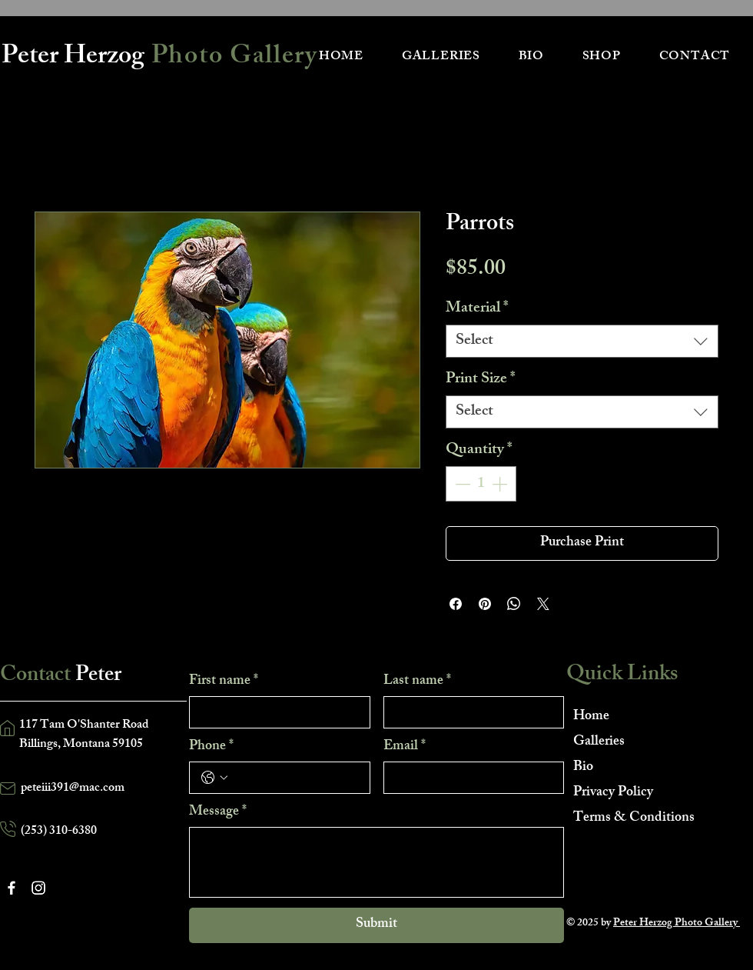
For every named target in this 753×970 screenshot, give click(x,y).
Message (218, 812)
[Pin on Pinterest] (485, 604)
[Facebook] (11, 887)
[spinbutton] (481, 484)
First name (223, 681)
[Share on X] (543, 604)
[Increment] (501, 484)
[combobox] (582, 341)
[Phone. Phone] (295, 777)
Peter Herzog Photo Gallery (676, 923)
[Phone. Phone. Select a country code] (214, 777)
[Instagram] (38, 887)
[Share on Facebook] (455, 604)
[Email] (469, 777)
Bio (583, 767)
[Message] (376, 862)
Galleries (599, 742)
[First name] (275, 712)
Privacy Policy (613, 793)
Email (404, 746)
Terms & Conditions (627, 818)
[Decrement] (461, 484)
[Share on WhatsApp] (514, 604)
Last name (417, 681)
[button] (441, 57)
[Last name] (469, 712)
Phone (211, 746)
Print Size (481, 379)
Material (477, 308)
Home (591, 717)
